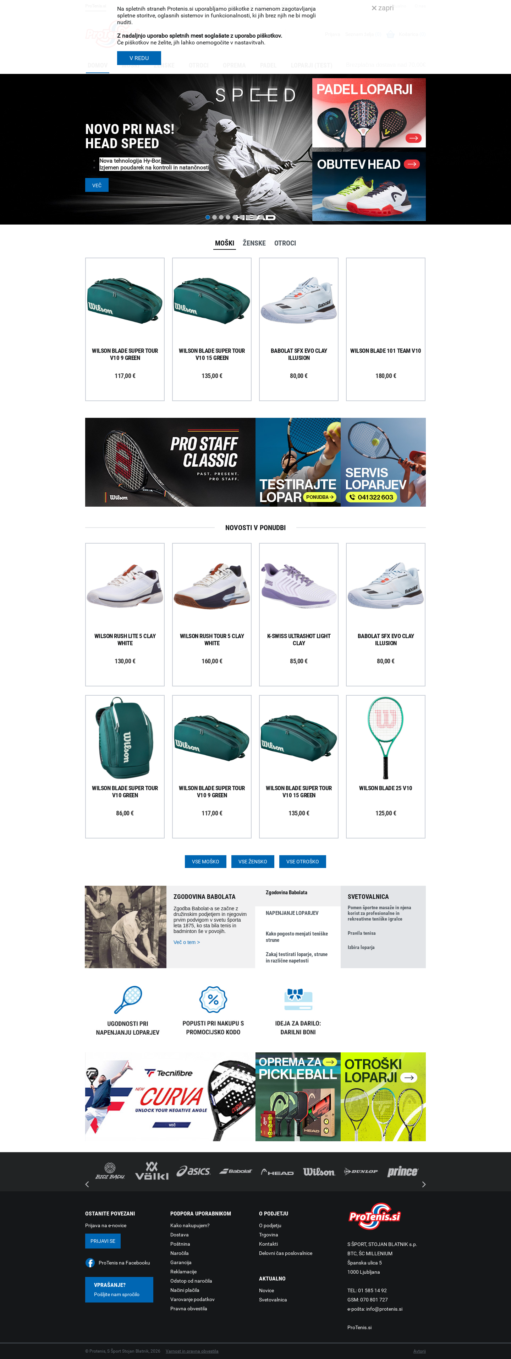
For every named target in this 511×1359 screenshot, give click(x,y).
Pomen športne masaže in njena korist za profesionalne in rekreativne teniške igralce (379, 913)
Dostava (179, 1234)
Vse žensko (252, 861)
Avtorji (419, 1351)
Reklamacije (183, 1271)
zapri (383, 8)
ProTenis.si (359, 1327)
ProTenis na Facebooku (124, 1263)
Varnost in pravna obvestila (192, 1351)
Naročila (179, 1253)
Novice (266, 1290)
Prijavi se (102, 1241)
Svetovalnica (273, 1300)
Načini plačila (184, 1290)
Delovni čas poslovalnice (285, 1253)
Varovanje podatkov (192, 1299)
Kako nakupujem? (190, 1225)
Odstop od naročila (191, 1281)
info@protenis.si (384, 1309)
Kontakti (268, 1244)
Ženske (254, 243)
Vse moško (205, 861)
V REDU (139, 58)
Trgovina (268, 1234)
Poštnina (180, 1244)
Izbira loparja (361, 947)
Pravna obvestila (188, 1308)
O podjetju (270, 1225)
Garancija (181, 1262)
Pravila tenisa (362, 933)
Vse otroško (302, 861)
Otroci (285, 243)
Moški (224, 243)
